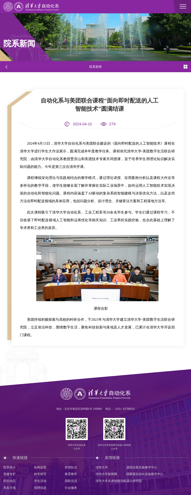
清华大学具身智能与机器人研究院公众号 (114, 447)
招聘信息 (40, 487)
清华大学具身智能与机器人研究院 (119, 481)
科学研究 (40, 474)
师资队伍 (71, 467)
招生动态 (9, 481)
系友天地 (9, 487)
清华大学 (102, 467)
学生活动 (40, 481)
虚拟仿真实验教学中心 (141, 467)
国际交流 (71, 481)
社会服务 (71, 487)
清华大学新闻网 (106, 474)
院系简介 (9, 467)
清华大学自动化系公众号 (77, 447)
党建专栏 (9, 474)
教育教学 (71, 474)
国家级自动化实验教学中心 (144, 474)
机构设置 (40, 467)
